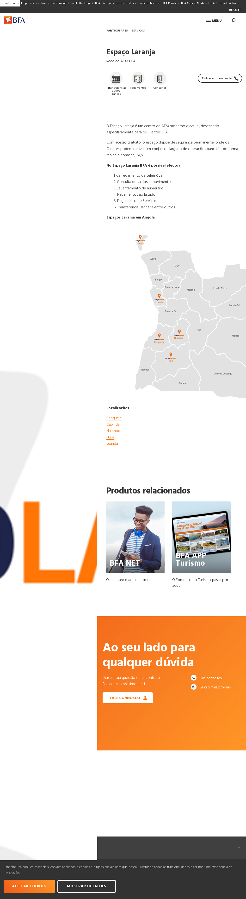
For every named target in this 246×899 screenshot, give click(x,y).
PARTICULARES (117, 30)
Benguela (114, 418)
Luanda (112, 444)
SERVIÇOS (138, 30)
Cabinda (113, 425)
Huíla (110, 437)
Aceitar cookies (29, 886)
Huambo (113, 431)
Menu (214, 21)
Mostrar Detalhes (86, 886)
